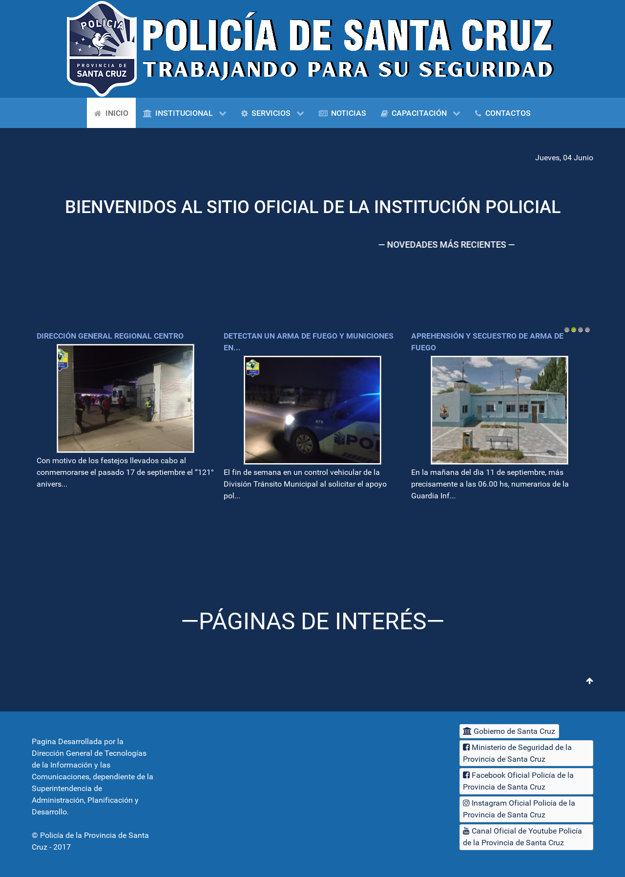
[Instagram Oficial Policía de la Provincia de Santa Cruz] (526, 809)
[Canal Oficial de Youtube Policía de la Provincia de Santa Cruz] (526, 837)
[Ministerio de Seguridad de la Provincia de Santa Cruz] (526, 753)
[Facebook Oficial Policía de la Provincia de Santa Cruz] (526, 781)
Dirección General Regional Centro (110, 336)
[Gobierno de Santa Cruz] (509, 731)
